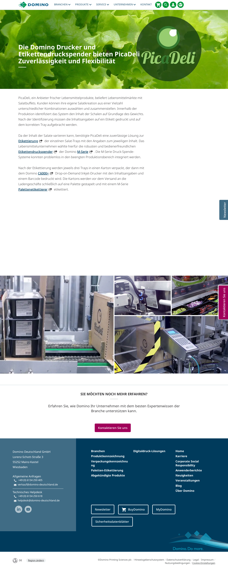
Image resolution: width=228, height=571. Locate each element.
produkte (83, 4)
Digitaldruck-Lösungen (149, 451)
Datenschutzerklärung (178, 559)
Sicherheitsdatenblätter (112, 521)
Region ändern (36, 560)
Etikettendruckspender (35, 151)
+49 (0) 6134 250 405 (30, 480)
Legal (196, 559)
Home (180, 451)
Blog (179, 485)
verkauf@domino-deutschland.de (38, 484)
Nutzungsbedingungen (177, 563)
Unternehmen (125, 4)
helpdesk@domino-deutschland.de (39, 500)
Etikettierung (28, 141)
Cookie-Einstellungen (203, 563)
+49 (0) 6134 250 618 (30, 496)
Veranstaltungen (188, 480)
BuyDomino (133, 509)
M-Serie (82, 151)
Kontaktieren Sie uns (112, 428)
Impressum (207, 559)
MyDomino (164, 509)
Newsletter (103, 509)
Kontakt (146, 4)
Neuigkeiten (184, 475)
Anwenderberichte (189, 470)
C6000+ (43, 173)
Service (102, 4)
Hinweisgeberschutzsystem (149, 559)
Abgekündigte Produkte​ (108, 475)
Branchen (62, 4)
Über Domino (185, 491)
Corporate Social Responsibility (187, 463)
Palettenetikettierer (32, 189)
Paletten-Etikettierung (107, 470)
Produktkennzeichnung (107, 456)
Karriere (181, 456)
